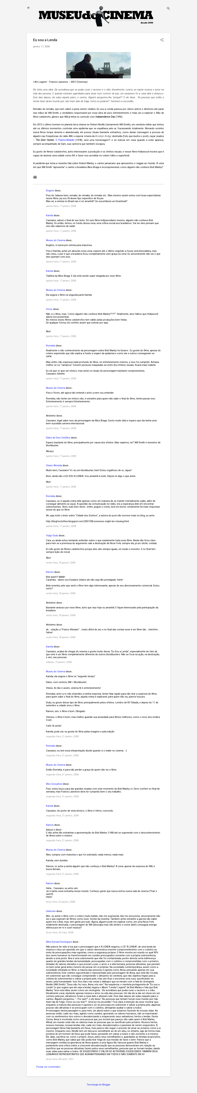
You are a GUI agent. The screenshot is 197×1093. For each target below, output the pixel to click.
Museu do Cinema (55, 240)
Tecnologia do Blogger (98, 1084)
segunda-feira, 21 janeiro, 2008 (62, 736)
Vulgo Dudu (52, 535)
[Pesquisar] (168, 9)
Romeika (50, 345)
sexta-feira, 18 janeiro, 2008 (60, 562)
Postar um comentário (48, 1066)
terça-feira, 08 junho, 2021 (60, 1059)
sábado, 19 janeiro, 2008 (59, 662)
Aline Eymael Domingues (59, 941)
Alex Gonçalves (54, 783)
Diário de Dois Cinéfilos (58, 437)
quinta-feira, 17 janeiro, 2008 (61, 206)
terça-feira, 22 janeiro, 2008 (60, 901)
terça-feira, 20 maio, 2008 (59, 932)
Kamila (49, 215)
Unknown (51, 911)
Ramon (50, 572)
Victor (49, 309)
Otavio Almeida (54, 465)
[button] (162, 40)
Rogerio (50, 190)
